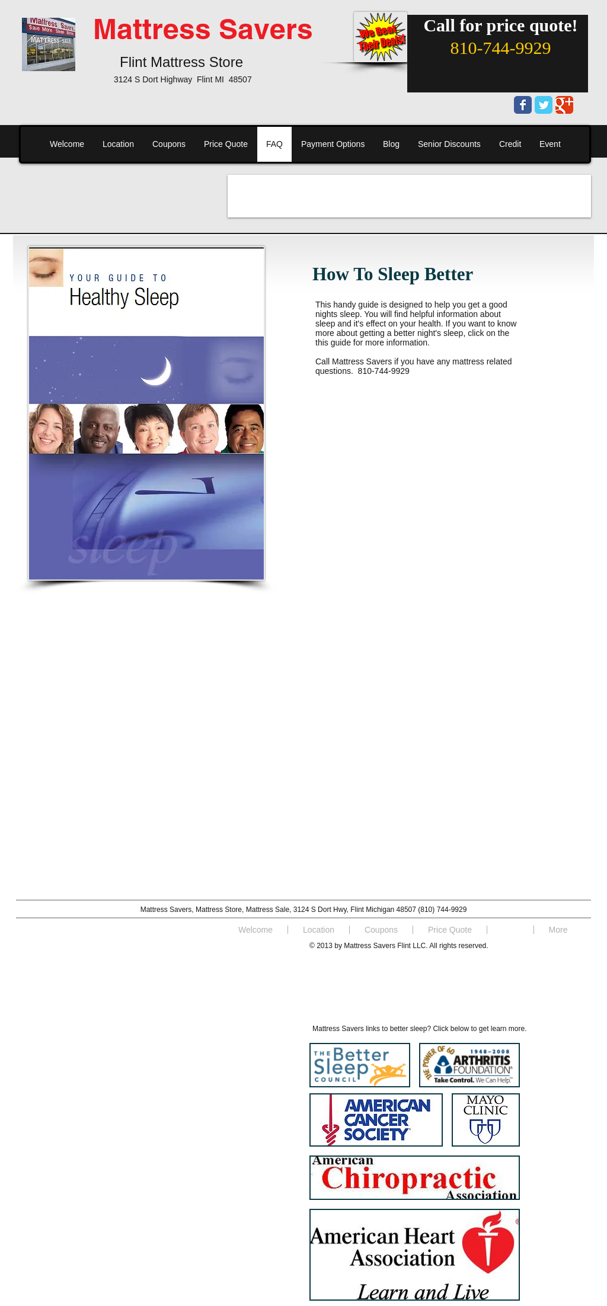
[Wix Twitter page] (543, 105)
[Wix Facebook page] (523, 105)
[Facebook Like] (105, 960)
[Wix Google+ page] (564, 105)
